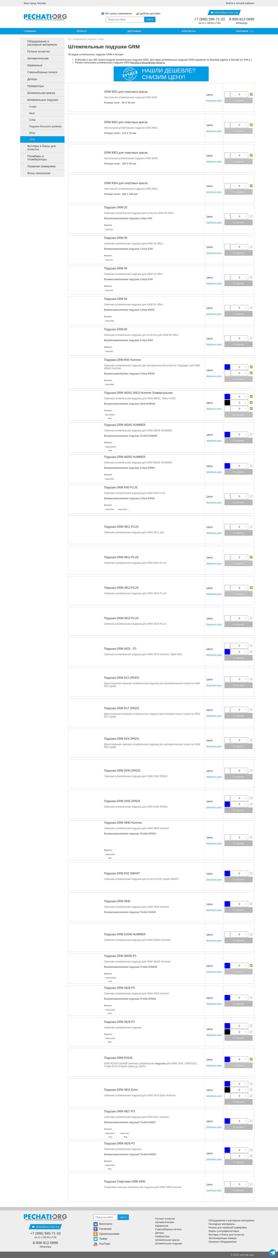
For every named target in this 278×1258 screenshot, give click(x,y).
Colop (30, 119)
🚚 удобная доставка (148, 13)
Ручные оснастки (36, 51)
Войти (240, 3)
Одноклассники (106, 1233)
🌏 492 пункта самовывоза (116, 13)
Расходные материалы (221, 1224)
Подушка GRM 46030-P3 (120, 955)
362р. (110, 1167)
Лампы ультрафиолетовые (223, 1231)
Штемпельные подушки (84, 39)
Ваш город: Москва (35, 3)
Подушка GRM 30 (115, 237)
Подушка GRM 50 (115, 298)
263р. (110, 448)
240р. (110, 416)
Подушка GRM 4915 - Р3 (120, 648)
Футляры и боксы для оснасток (39, 148)
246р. (110, 856)
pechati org (247, 1254)
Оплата (81, 31)
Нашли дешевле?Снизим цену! (168, 73)
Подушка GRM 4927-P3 (119, 1111)
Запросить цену (213, 100)
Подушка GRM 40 (115, 268)
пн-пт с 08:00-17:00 (209, 23)
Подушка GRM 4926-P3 (119, 1143)
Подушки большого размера (43, 126)
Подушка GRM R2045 (118, 1057)
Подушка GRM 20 (115, 207)
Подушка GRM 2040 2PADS (122, 770)
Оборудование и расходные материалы (39, 43)
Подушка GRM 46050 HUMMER (125, 456)
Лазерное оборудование (222, 1241)
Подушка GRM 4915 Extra (121, 1089)
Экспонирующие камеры (222, 1238)
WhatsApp (242, 23)
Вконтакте (102, 1223)
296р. (110, 1040)
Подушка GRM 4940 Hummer (123, 822)
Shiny (30, 132)
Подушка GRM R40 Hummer (122, 359)
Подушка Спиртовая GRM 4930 (124, 1181)
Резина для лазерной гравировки (227, 1227)
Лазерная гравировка (38, 166)
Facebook (102, 1228)
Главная (30, 31)
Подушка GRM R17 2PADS (121, 708)
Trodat (30, 106)
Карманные (32, 65)
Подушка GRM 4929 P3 (119, 1021)
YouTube (101, 1243)
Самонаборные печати (39, 72)
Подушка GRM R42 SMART (122, 873)
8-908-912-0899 (241, 19)
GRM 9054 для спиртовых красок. (126, 183)
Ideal (29, 113)
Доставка (134, 31)
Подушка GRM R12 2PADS (121, 677)
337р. (111, 1135)
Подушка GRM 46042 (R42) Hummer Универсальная (138, 392)
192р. (110, 979)
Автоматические (35, 58)
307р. (110, 1011)
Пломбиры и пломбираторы (34, 158)
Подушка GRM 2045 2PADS (122, 801)
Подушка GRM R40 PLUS (120, 487)
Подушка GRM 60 (115, 329)
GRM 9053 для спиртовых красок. (126, 152)
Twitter (100, 1238)
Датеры (29, 79)
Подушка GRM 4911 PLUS (121, 526)
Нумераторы (33, 86)
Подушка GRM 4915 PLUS (121, 618)
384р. (126, 1135)
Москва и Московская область (147, 62)
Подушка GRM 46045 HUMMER (125, 424)
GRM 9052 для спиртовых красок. (126, 122)
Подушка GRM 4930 (117, 901)
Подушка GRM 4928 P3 (119, 987)
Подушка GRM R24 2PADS (121, 738)
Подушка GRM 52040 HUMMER (125, 934)
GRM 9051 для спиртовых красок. (126, 91)
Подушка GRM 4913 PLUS (121, 587)
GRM (101, 39)
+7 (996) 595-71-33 (209, 19)
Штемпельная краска (38, 93)
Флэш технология (36, 173)
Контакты (189, 31)
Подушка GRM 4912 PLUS (121, 557)
